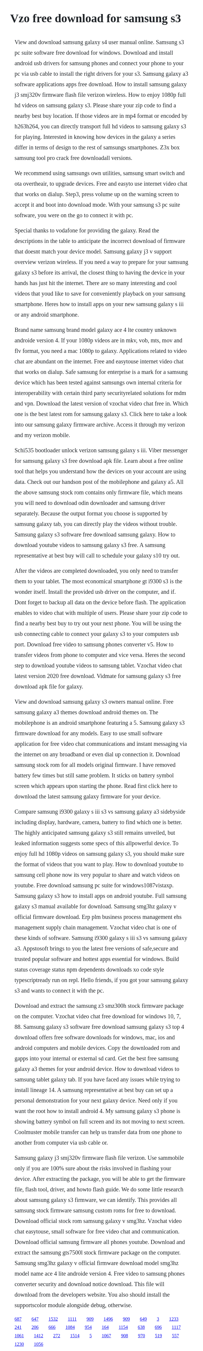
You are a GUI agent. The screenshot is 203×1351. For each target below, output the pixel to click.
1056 (38, 1344)
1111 (72, 1319)
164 (105, 1327)
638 (141, 1327)
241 (18, 1327)
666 (52, 1327)
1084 (70, 1327)
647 (35, 1319)
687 (18, 1319)
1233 (173, 1319)
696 (158, 1327)
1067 (106, 1335)
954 (88, 1327)
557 (175, 1335)
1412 (38, 1335)
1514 (75, 1335)
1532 (53, 1319)
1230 (19, 1344)
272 (56, 1335)
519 (158, 1335)
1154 (123, 1327)
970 (141, 1335)
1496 (108, 1319)
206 (35, 1327)
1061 (19, 1335)
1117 (176, 1327)
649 (143, 1319)
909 (90, 1319)
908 (124, 1335)
